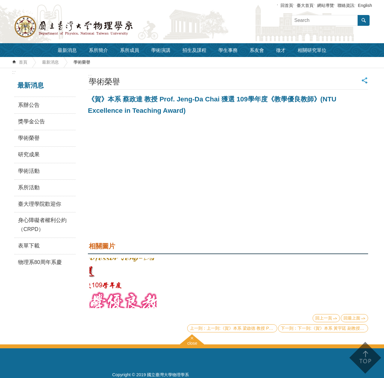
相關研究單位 (312, 50)
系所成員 (129, 50)
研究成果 (29, 155)
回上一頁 (323, 318)
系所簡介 (98, 50)
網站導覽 (325, 5)
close (192, 342)
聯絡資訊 (346, 5)
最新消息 (67, 50)
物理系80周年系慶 (40, 262)
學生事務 (228, 50)
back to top (365, 358)
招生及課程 (194, 50)
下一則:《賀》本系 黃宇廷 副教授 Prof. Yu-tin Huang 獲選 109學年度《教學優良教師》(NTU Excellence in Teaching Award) (333, 328)
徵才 (281, 50)
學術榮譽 (82, 62)
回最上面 (352, 318)
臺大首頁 (305, 5)
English (365, 5)
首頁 (23, 62)
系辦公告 (29, 105)
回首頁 (286, 5)
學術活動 (29, 171)
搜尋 (364, 20)
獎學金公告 (31, 121)
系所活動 (29, 187)
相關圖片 (102, 246)
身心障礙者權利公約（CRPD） (42, 224)
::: (14, 72)
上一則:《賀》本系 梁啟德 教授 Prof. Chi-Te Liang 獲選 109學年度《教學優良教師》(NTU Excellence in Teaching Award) (242, 328)
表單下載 (29, 246)
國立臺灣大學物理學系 (87, 27)
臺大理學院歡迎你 (39, 204)
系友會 (257, 50)
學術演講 (160, 50)
